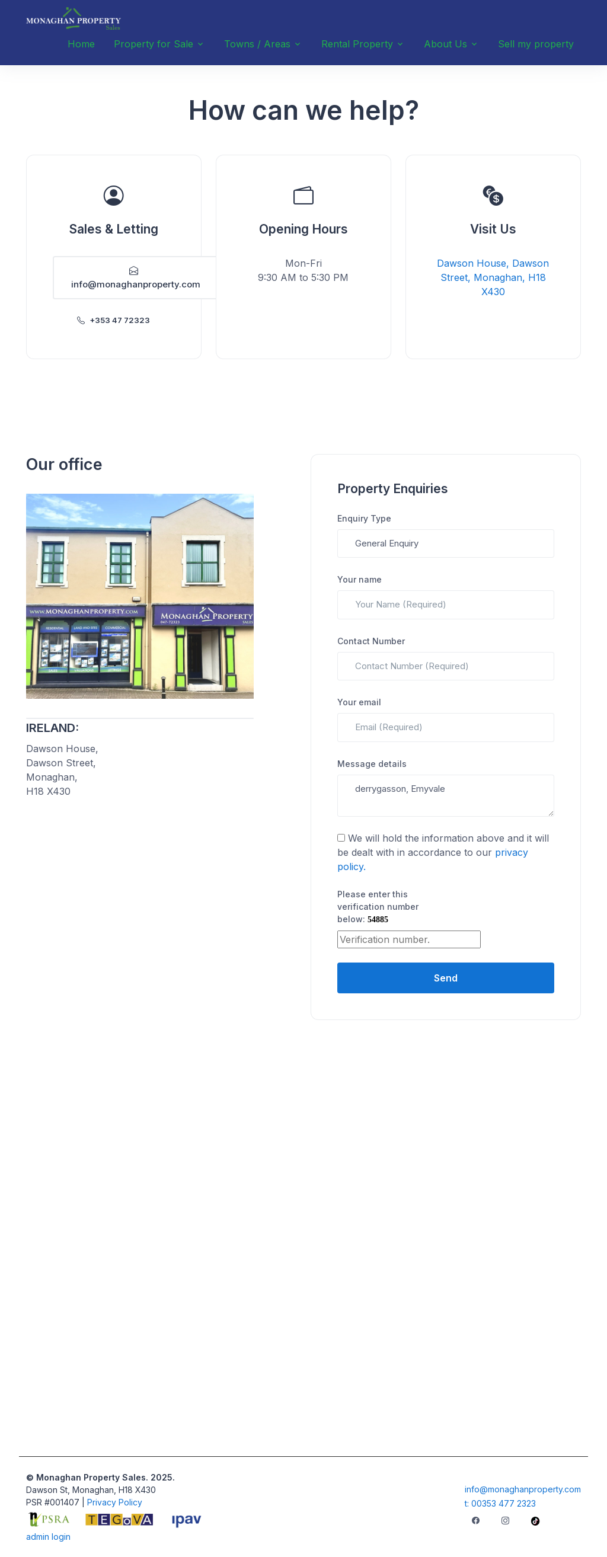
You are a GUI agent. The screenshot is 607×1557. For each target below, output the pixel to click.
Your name (359, 579)
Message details (372, 764)
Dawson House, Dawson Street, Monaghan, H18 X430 (493, 277)
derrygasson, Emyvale (445, 796)
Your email (359, 702)
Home (81, 44)
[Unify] (73, 18)
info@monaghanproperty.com (135, 277)
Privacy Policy (114, 1502)
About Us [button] (445, 44)
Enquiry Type (364, 518)
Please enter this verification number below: (377, 906)
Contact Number (371, 641)
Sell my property (536, 44)
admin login (48, 1537)
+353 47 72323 (113, 320)
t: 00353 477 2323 (500, 1503)
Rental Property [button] (357, 44)
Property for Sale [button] (153, 44)
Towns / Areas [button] (257, 44)
